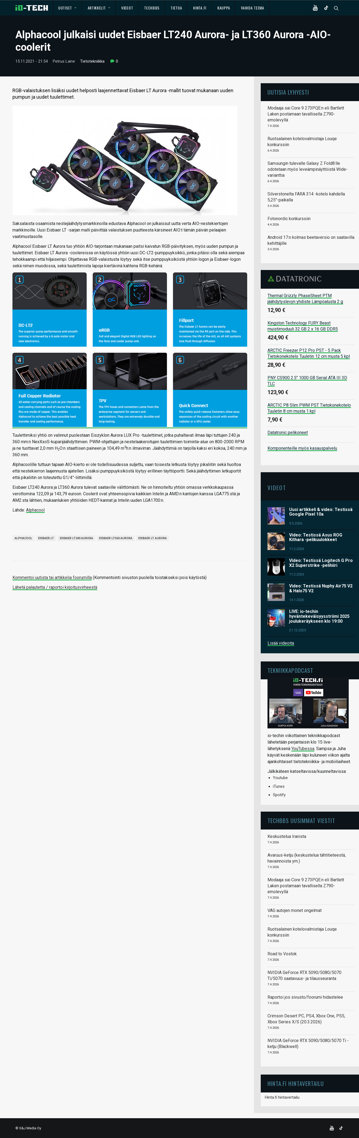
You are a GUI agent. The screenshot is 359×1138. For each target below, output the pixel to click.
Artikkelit (99, 8)
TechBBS (151, 8)
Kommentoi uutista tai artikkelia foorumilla (52, 577)
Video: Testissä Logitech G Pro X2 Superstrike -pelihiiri (321, 563)
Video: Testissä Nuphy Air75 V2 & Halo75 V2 (321, 588)
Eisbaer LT (46, 538)
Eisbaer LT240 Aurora (76, 538)
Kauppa (223, 8)
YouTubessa (302, 748)
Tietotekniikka (92, 61)
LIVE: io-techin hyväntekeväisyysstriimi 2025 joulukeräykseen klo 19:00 (319, 616)
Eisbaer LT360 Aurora (115, 538)
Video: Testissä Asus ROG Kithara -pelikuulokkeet (315, 537)
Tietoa (176, 8)
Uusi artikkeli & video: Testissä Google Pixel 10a (321, 512)
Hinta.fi (199, 8)
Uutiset (67, 8)
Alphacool (35, 510)
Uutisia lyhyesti (288, 92)
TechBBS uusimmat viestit (301, 820)
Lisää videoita (280, 643)
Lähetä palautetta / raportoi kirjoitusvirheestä (54, 587)
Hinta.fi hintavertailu (282, 1097)
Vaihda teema (252, 8)
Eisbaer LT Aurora (152, 538)
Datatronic (296, 278)
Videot (127, 8)
